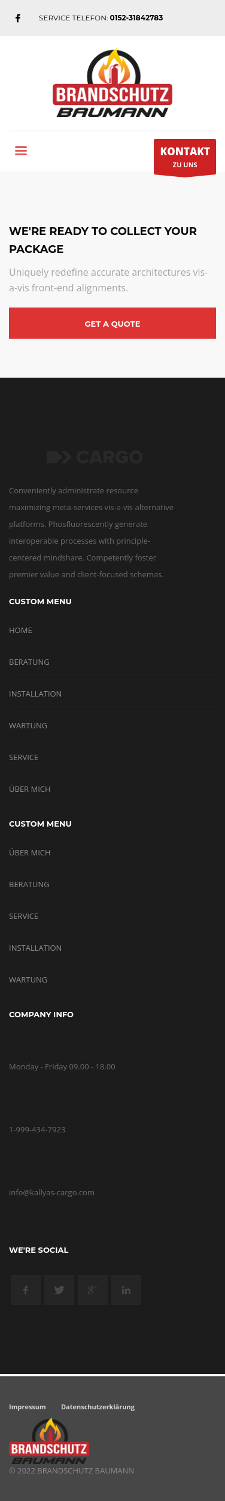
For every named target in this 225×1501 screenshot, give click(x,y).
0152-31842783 (136, 17)
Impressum (27, 1406)
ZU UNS (185, 159)
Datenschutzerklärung (98, 1406)
